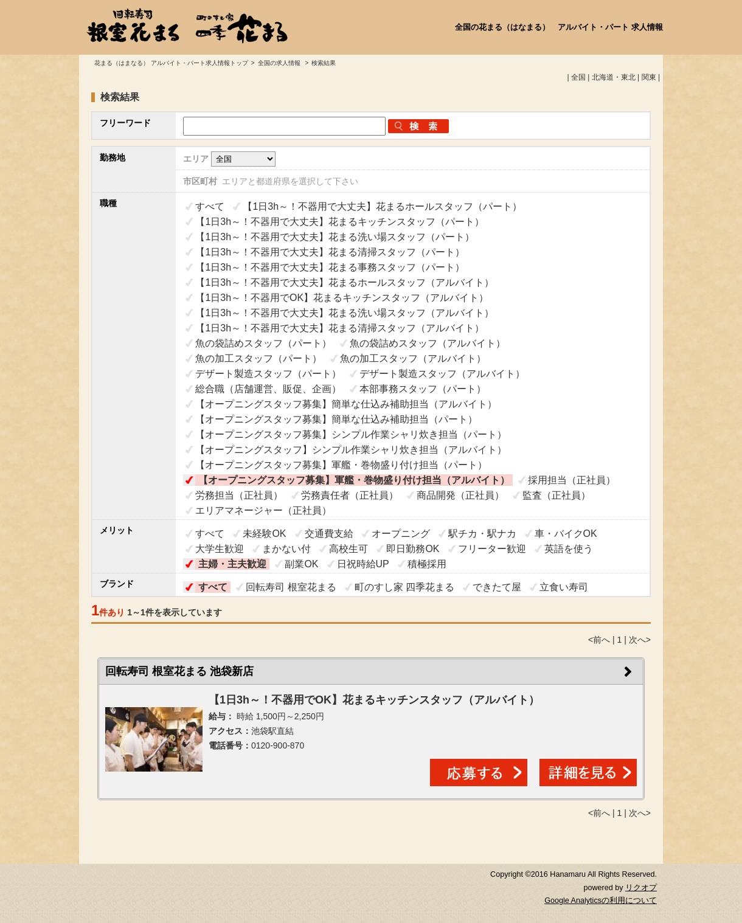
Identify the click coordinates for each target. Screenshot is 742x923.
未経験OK (264, 533)
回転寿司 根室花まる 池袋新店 (179, 671)
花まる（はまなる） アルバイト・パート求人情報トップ (171, 63)
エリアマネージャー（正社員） (263, 510)
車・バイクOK (566, 533)
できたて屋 (497, 587)
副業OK (301, 564)
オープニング (401, 533)
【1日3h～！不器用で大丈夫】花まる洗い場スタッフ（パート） (334, 237)
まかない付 (286, 549)
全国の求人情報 (280, 63)
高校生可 (348, 549)
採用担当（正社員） (571, 480)
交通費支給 (329, 533)
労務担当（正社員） (239, 495)
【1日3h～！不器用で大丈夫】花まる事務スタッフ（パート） (330, 267)
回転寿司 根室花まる (291, 587)
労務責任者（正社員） (349, 495)
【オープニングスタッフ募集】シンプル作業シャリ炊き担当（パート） (351, 434)
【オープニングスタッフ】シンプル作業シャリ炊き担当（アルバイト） (351, 449)
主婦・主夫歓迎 (232, 564)
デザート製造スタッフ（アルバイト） (442, 373)
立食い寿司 (563, 587)
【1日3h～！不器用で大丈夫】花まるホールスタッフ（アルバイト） (344, 282)
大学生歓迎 (219, 549)
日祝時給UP (363, 564)
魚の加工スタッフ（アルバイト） (413, 358)
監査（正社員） (556, 495)
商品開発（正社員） (460, 495)
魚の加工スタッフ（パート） (258, 358)
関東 (649, 77)
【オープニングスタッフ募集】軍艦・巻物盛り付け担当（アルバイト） (354, 480)
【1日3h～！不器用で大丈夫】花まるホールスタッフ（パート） (382, 206)
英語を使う (568, 549)
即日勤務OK (412, 549)
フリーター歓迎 (492, 549)
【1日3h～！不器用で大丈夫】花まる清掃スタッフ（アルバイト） (339, 328)
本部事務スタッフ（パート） (422, 389)
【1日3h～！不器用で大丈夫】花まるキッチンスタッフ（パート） (339, 221)
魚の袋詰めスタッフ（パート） (263, 343)
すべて (209, 206)
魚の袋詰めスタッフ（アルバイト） (427, 343)
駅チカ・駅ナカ (482, 533)
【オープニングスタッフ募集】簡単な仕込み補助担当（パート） (336, 419)
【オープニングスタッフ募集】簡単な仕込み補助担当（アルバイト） (346, 404)
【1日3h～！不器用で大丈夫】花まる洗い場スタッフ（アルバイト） (344, 313)
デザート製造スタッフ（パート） (268, 373)
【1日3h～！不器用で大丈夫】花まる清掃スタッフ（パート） (330, 252)
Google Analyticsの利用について (600, 900)
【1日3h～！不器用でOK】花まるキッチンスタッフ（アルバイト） (341, 297)
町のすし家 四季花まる (404, 587)
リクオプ (641, 887)
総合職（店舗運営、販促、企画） (268, 389)
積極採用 (426, 564)
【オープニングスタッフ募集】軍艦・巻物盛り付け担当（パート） (341, 465)
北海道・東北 (614, 77)
